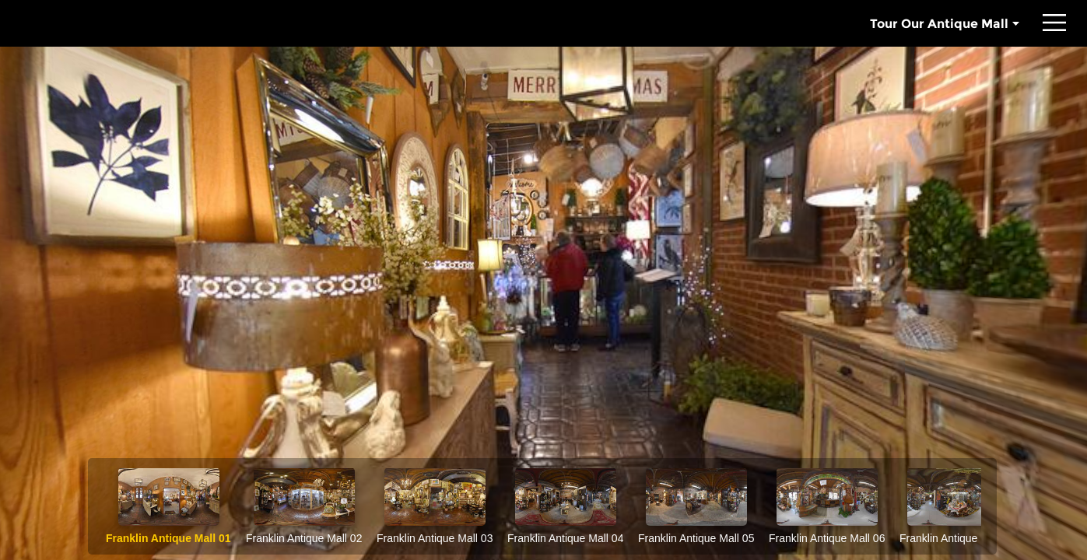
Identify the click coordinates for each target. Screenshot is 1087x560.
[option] (168, 506)
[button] (1054, 23)
